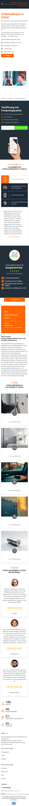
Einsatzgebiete (5, 752)
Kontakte (3, 759)
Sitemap (3, 778)
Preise (2, 755)
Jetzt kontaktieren (13, 236)
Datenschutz (4, 771)
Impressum (4, 768)
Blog (2, 775)
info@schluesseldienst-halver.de (12, 327)
